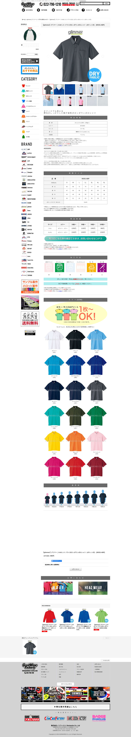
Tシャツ (28, 86)
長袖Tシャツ (29, 91)
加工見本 (79, 666)
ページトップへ (106, 660)
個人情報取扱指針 (99, 671)
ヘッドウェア (29, 126)
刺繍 (60, 676)
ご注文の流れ (44, 664)
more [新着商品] (37, 49)
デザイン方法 (44, 669)
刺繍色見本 (79, 671)
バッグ (27, 131)
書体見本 (79, 674)
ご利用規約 (97, 669)
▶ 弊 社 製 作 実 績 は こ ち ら (65, 707)
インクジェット (62, 671)
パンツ (27, 121)
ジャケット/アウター (31, 116)
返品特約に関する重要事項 (52, 564)
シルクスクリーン (63, 669)
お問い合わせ (75, 569)
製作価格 (61, 664)
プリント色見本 (80, 669)
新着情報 (43, 666)
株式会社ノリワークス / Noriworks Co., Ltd (65, 725)
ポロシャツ (29, 96)
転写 (60, 674)
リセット (107, 638)
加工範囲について (45, 671)
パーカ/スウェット (31, 106)
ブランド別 (43, 674)
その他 (27, 136)
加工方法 (61, 666)
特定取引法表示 (98, 666)
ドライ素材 (29, 101)
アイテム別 (43, 676)
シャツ (27, 111)
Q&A (78, 664)
